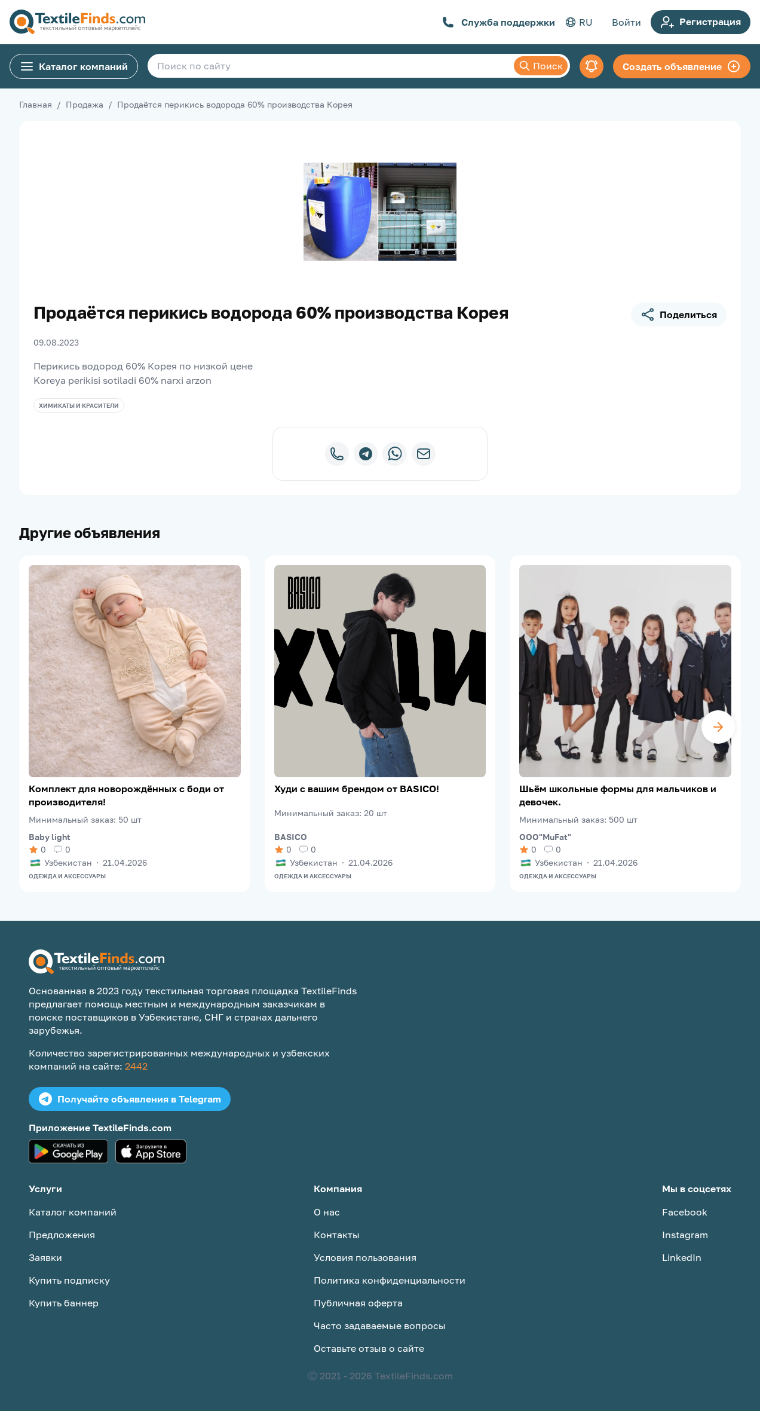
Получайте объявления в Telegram (129, 1099)
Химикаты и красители (79, 405)
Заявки (45, 1257)
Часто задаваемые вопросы (380, 1325)
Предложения (62, 1235)
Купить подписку (69, 1280)
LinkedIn (681, 1257)
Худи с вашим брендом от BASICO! (356, 789)
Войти (626, 22)
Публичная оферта (358, 1303)
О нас (327, 1212)
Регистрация (700, 22)
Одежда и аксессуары (67, 875)
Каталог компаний (74, 66)
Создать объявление (682, 66)
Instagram (685, 1235)
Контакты (337, 1235)
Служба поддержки (498, 22)
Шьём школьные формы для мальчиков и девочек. (617, 795)
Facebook (684, 1212)
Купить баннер (64, 1303)
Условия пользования (365, 1257)
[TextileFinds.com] (77, 22)
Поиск (541, 66)
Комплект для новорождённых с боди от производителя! (126, 795)
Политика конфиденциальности (389, 1280)
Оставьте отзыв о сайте (369, 1348)
